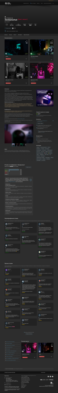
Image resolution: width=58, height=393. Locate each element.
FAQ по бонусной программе (25, 382)
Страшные (38, 147)
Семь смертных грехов (9, 79)
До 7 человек (43, 160)
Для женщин (42, 151)
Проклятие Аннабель (34, 79)
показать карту (40, 121)
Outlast (7, 56)
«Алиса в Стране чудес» (21, 118)
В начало (43, 372)
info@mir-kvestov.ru (12, 181)
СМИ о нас (22, 383)
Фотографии (20, 34)
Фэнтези (49, 147)
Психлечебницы (48, 157)
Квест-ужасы (46, 154)
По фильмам (38, 148)
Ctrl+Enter (26, 376)
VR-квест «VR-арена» (9, 356)
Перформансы (42, 154)
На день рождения (49, 150)
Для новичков (47, 148)
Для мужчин (38, 151)
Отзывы (15, 34)
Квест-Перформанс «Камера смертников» (12, 358)
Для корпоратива (39, 150)
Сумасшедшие (38, 160)
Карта (42, 3)
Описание (6, 34)
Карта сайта (23, 387)
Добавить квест (23, 386)
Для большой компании (44, 147)
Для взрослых (44, 150)
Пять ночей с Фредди (34, 56)
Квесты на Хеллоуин (49, 151)
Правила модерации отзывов (25, 377)
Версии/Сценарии (26, 34)
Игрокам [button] (38, 3)
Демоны (52, 157)
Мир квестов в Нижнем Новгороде (10, 372)
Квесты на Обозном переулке (10, 352)
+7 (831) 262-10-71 (51, 0)
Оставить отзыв (28, 167)
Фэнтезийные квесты (8, 347)
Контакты (10, 34)
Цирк (40, 354)
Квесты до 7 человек (8, 343)
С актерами (42, 148)
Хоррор (38, 154)
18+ (50, 154)
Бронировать (25, 357)
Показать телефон (40, 123)
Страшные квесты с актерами (40, 157)
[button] (32, 125)
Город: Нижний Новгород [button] (48, 3)
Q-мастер (6, 174)
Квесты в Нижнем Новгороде (9, 341)
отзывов (37, 115)
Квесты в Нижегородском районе (10, 360)
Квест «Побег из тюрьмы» (9, 354)
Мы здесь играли (8, 28)
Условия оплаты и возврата (25, 381)
